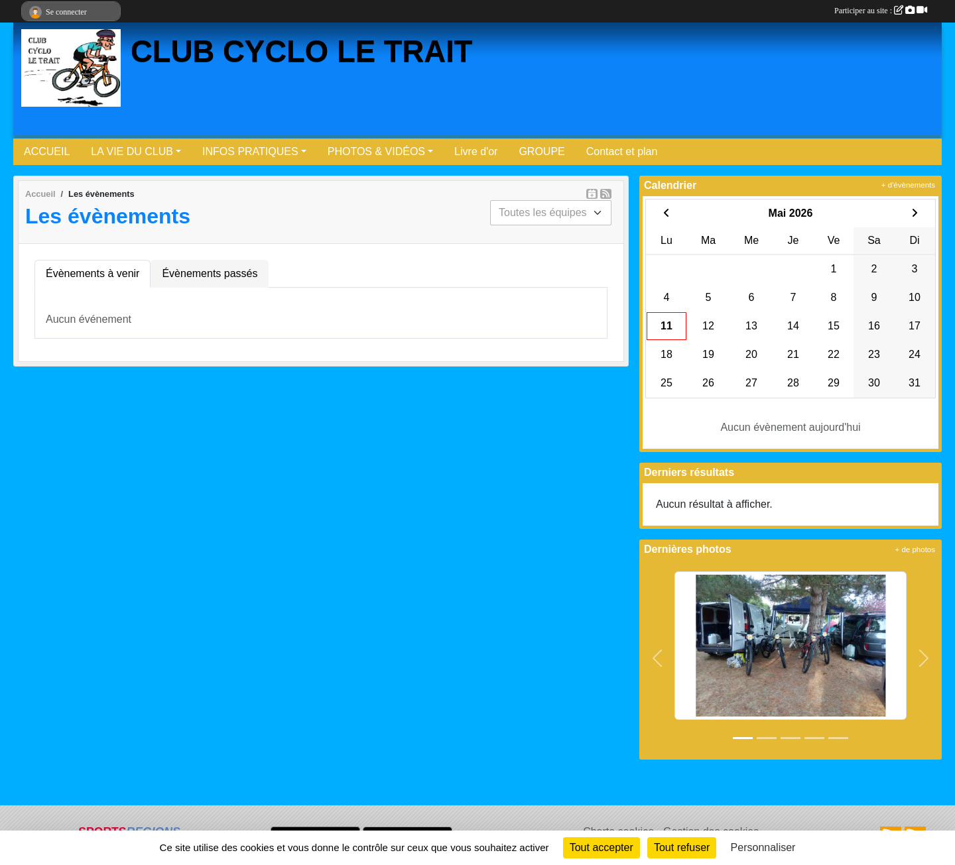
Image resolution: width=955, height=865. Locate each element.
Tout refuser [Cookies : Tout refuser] (682, 847)
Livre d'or (475, 151)
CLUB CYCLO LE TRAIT (302, 51)
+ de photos (915, 549)
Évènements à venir (92, 273)
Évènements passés (209, 273)
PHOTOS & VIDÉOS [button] (376, 151)
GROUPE (541, 151)
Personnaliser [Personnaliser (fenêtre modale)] (763, 847)
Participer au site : (880, 10)
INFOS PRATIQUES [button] (250, 151)
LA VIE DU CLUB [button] (132, 151)
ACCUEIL (47, 151)
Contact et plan (622, 151)
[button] (657, 659)
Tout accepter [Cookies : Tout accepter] (601, 847)
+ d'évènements (908, 185)
